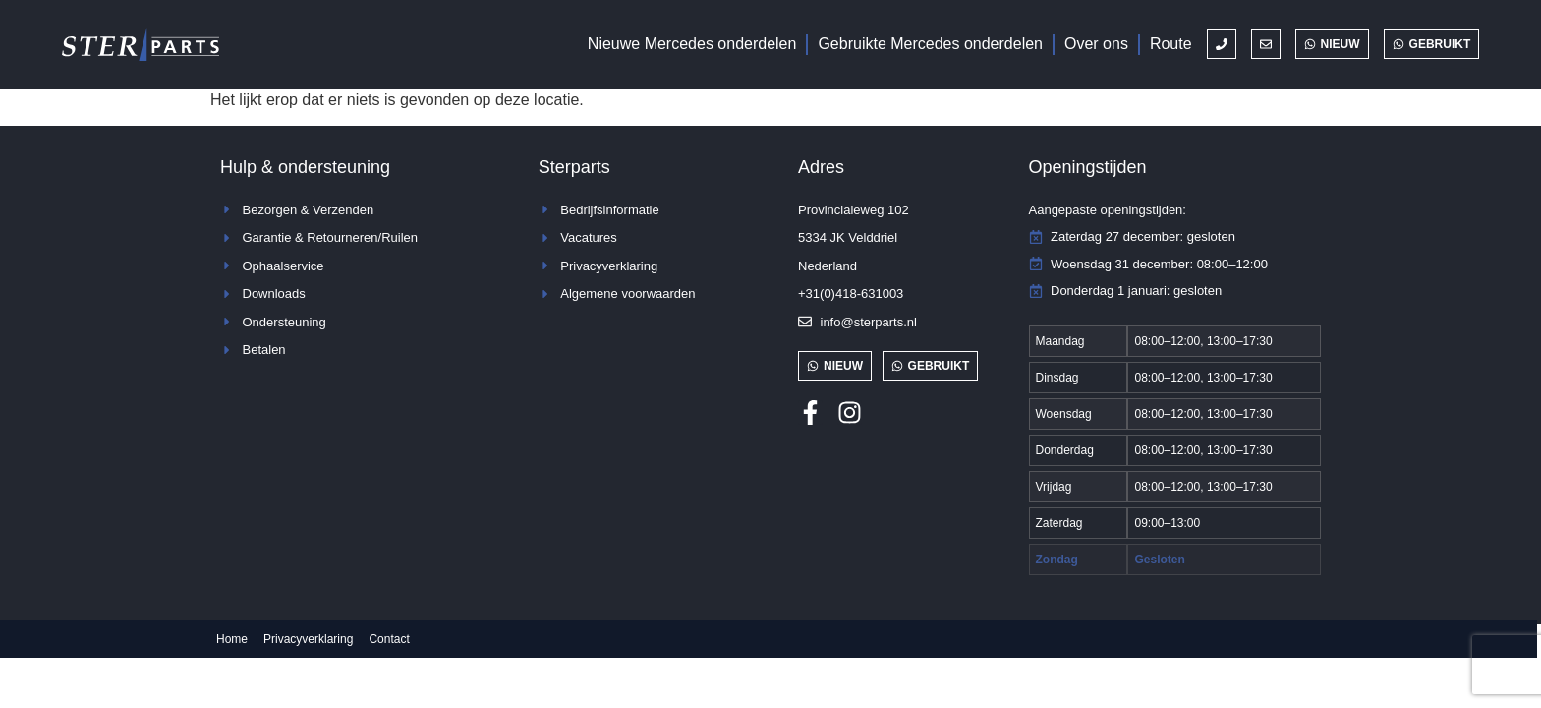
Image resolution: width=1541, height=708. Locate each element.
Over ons (1096, 43)
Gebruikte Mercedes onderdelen (930, 43)
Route (1171, 43)
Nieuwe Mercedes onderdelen (692, 43)
